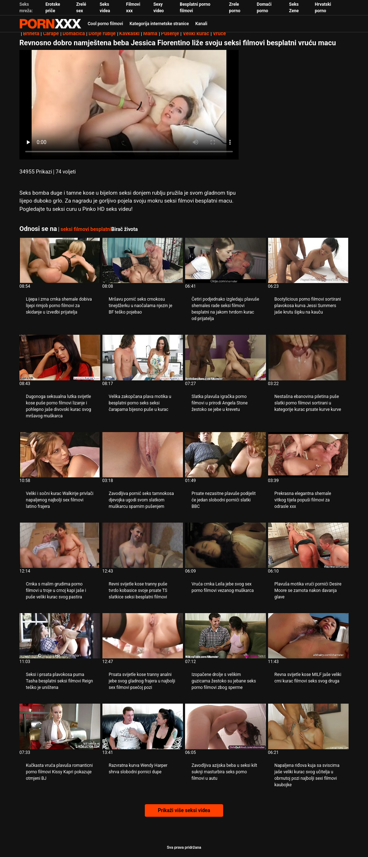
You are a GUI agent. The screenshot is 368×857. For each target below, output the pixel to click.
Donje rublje (101, 33)
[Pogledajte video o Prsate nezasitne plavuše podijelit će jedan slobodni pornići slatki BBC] (225, 454)
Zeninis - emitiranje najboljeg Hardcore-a (50, 24)
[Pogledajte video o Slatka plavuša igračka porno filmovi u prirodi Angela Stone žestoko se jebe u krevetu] (225, 357)
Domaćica (74, 33)
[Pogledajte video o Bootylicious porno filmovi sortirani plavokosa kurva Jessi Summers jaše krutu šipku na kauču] (308, 260)
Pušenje (170, 33)
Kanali (201, 23)
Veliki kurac (196, 33)
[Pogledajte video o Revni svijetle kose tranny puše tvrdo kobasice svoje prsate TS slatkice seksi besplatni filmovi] (142, 545)
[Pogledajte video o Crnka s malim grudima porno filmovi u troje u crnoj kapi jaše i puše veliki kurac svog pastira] (59, 545)
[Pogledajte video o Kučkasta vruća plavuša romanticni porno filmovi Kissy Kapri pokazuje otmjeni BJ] (59, 726)
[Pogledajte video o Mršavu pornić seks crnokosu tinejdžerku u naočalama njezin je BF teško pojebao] (142, 260)
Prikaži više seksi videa (184, 810)
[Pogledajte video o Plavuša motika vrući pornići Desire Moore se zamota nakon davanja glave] (308, 545)
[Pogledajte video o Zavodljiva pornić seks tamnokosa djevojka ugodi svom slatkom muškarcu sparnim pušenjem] (142, 454)
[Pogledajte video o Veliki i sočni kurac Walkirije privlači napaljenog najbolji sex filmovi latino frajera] (59, 454)
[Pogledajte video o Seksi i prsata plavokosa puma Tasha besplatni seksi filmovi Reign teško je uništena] (59, 635)
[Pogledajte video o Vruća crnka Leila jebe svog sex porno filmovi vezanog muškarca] (225, 545)
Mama (150, 33)
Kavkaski (129, 33)
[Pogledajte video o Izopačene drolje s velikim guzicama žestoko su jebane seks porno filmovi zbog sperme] (225, 635)
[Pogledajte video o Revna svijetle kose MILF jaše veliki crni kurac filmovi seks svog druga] (308, 635)
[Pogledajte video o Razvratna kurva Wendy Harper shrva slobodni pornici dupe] (142, 726)
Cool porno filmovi (105, 23)
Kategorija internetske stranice (159, 23)
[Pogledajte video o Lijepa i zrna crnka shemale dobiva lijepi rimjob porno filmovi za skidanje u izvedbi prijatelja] (59, 260)
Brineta (31, 33)
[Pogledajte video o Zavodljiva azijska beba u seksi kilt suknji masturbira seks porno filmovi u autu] (225, 726)
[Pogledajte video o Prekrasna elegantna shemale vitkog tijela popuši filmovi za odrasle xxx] (308, 454)
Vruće (219, 33)
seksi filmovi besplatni (85, 229)
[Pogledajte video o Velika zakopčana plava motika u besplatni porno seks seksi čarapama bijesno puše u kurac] (142, 357)
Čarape (51, 33)
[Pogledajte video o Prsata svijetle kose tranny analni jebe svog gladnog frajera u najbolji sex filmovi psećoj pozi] (142, 635)
